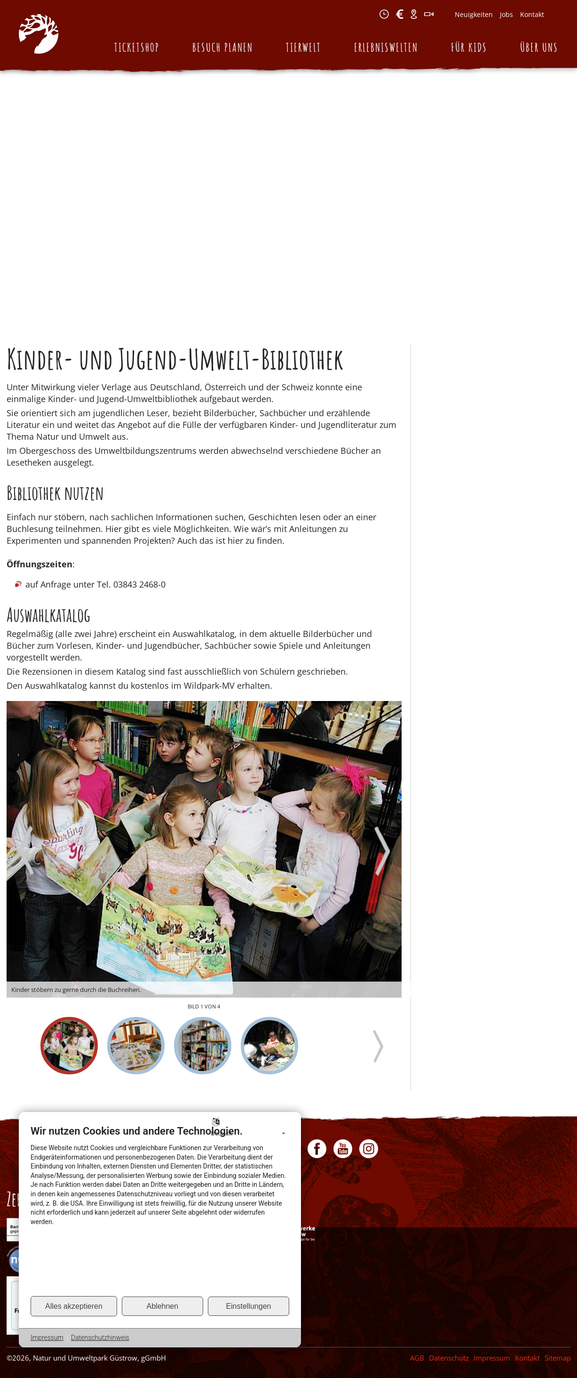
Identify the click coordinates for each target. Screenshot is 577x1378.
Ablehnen (163, 1306)
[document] (160, 1210)
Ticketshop (136, 47)
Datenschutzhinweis (100, 1337)
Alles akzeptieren (74, 1306)
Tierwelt (303, 47)
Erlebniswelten (386, 47)
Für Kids (469, 47)
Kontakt (532, 14)
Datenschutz (449, 1357)
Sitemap (558, 1357)
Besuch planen (222, 47)
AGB (417, 1357)
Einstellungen (248, 1306)
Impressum (492, 1357)
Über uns (539, 47)
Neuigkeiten (474, 14)
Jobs (506, 14)
